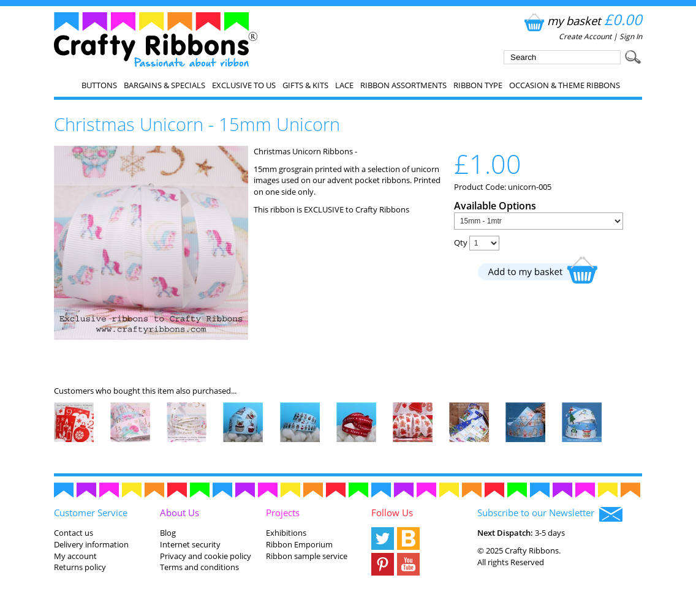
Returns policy (80, 567)
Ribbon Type (477, 85)
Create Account (585, 36)
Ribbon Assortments (403, 85)
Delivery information (91, 544)
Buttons (99, 85)
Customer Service (90, 512)
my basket (581, 20)
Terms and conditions (199, 567)
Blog (168, 532)
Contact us (73, 532)
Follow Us (392, 512)
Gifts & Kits (305, 85)
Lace (344, 85)
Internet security (190, 544)
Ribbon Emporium (299, 544)
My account (75, 555)
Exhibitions (286, 532)
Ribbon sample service (306, 555)
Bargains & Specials (164, 85)
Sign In (630, 36)
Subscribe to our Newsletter (549, 513)
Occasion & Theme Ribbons (564, 85)
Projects (283, 512)
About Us (179, 512)
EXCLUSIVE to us (244, 85)
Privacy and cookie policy (205, 555)
